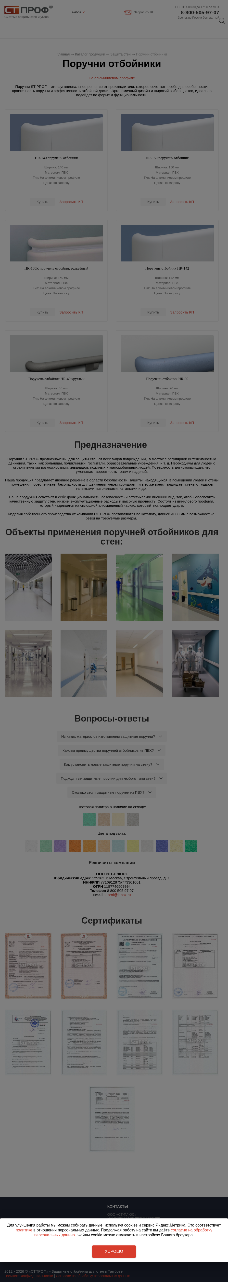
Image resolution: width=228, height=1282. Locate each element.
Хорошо (114, 1251)
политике (24, 1230)
